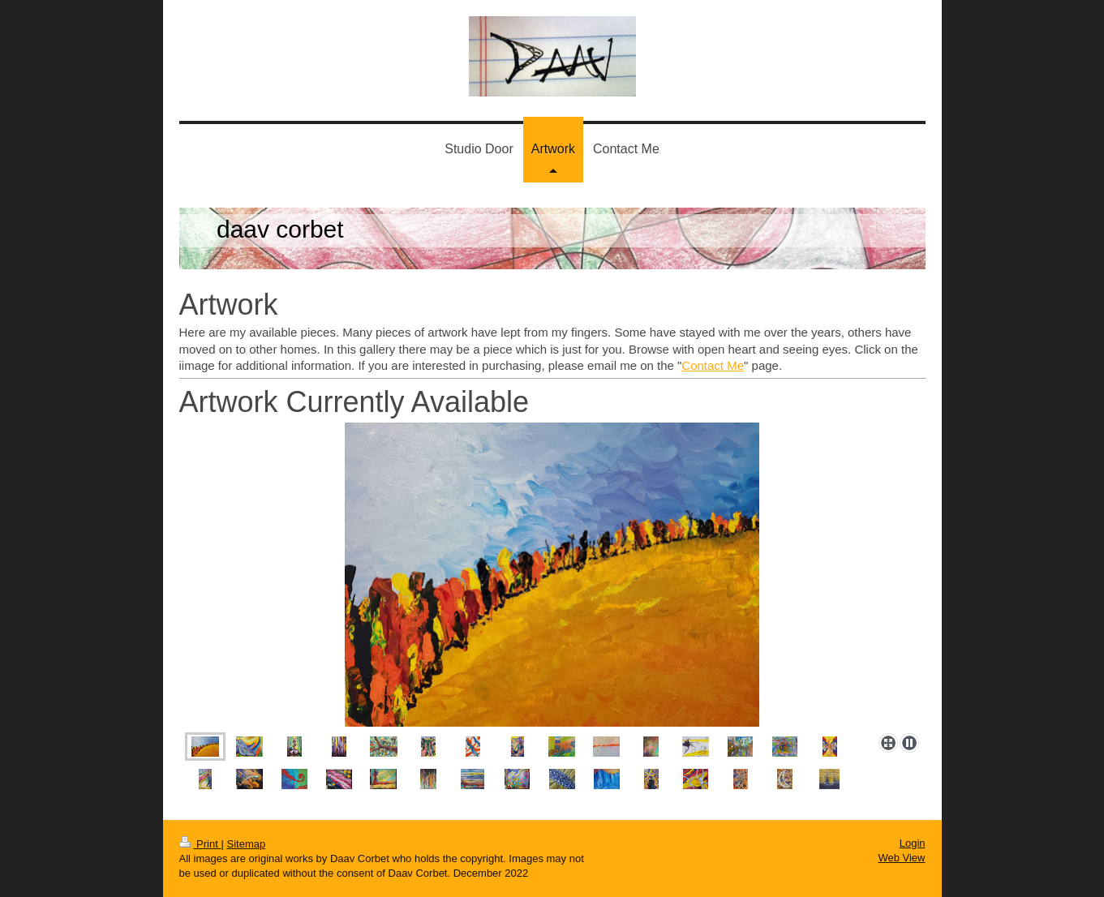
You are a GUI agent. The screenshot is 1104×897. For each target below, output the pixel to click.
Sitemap (245, 844)
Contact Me (712, 365)
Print (200, 844)
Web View (901, 858)
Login (913, 843)
